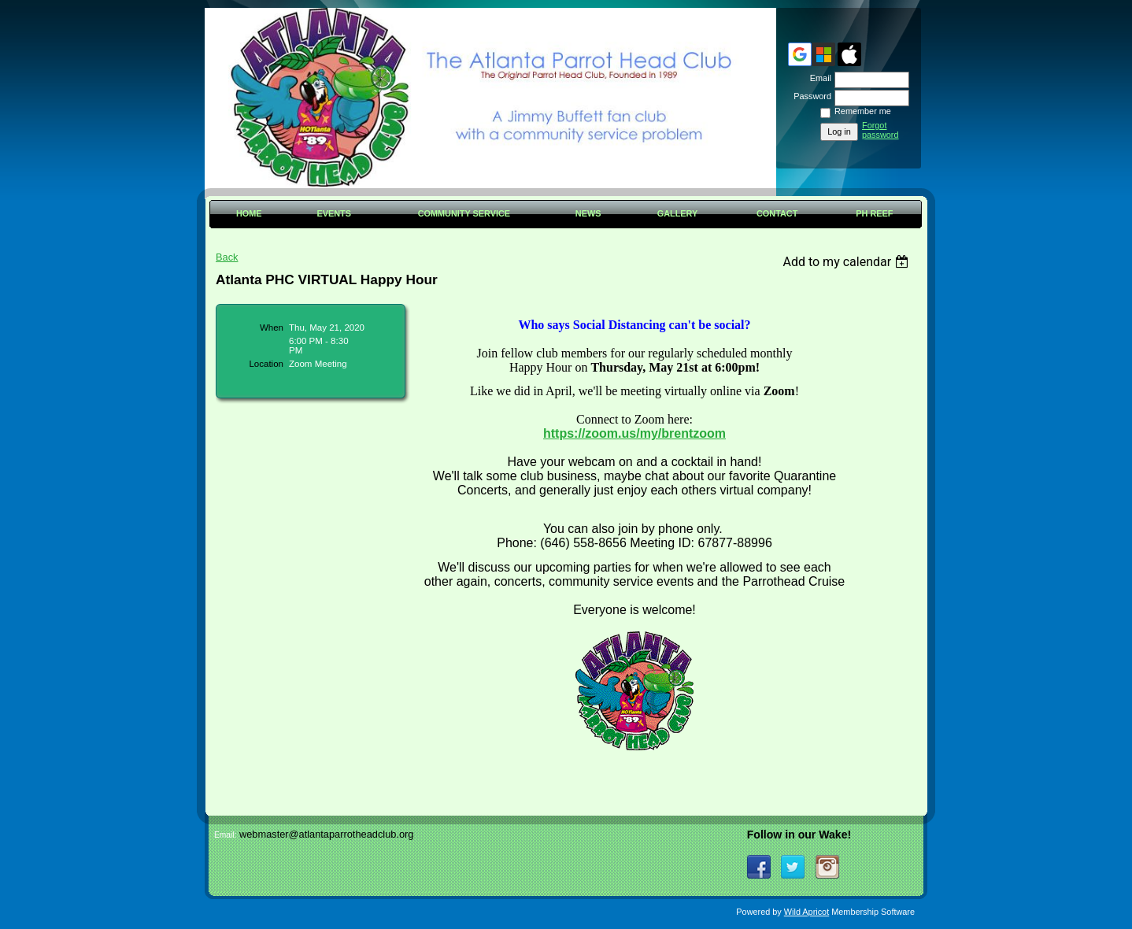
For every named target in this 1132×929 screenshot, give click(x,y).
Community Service (464, 213)
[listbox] (847, 262)
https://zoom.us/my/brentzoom (634, 433)
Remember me (862, 111)
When (271, 327)
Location (266, 363)
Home (249, 213)
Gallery (677, 213)
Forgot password (880, 129)
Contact (777, 213)
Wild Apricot (806, 911)
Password (809, 96)
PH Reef (874, 213)
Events (333, 213)
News (588, 213)
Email (818, 78)
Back (227, 257)
